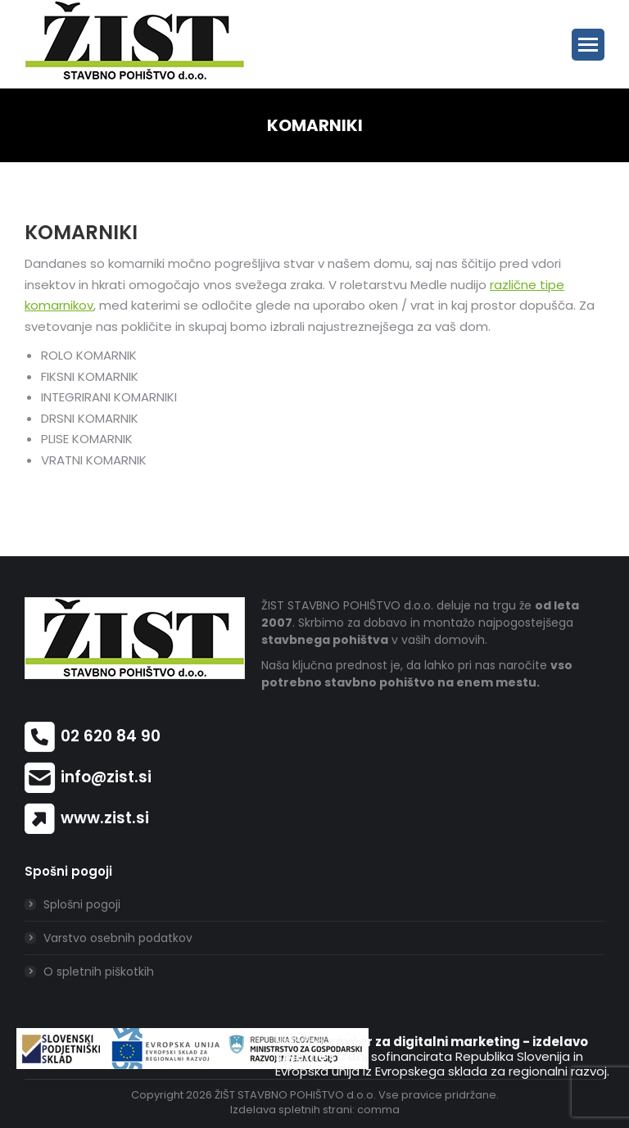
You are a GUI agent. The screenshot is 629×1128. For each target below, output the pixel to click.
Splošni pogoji (81, 904)
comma (378, 1109)
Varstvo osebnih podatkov (117, 938)
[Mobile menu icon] (588, 45)
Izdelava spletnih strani (291, 1109)
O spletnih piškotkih (98, 971)
